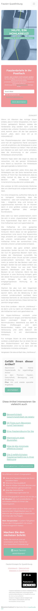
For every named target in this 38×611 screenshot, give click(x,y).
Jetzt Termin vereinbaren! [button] (18, 552)
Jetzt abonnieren (19, 102)
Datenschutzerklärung (14, 97)
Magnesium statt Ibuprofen (15, 439)
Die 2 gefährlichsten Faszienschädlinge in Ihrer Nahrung (20, 457)
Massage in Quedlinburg (19, 571)
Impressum (12, 568)
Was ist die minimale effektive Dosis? (17, 447)
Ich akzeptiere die (14, 96)
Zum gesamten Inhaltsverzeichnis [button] (19, 466)
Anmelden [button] (12, 390)
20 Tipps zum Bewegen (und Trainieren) (19, 424)
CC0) (2, 608)
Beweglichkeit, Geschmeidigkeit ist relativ (20, 415)
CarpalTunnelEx (32, 607)
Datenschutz (24, 568)
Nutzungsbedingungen (22, 85)
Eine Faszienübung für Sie (20, 431)
